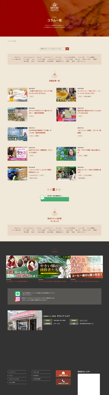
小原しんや (82, 59)
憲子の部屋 (27, 61)
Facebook (36, 371)
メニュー (11, 371)
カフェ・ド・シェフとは (14, 375)
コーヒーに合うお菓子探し (71, 57)
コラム (35, 59)
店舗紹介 (20, 61)
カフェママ (38, 57)
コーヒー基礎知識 (93, 57)
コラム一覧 (36, 367)
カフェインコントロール (27, 57)
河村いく (35, 61)
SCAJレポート (15, 57)
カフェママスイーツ (48, 57)
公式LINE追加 (37, 375)
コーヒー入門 (83, 57)
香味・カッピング (87, 61)
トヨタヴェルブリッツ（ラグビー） (59, 59)
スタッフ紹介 (12, 378)
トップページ (12, 367)
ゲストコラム (59, 57)
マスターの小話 (73, 59)
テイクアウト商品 (44, 59)
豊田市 (72, 61)
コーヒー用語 (28, 59)
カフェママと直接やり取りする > (56, 200)
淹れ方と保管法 (43, 61)
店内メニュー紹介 (92, 59)
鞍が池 (78, 61)
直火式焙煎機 (53, 61)
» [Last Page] (61, 190)
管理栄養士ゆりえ (63, 61)
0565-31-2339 (83, 316)
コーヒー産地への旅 (17, 59)
